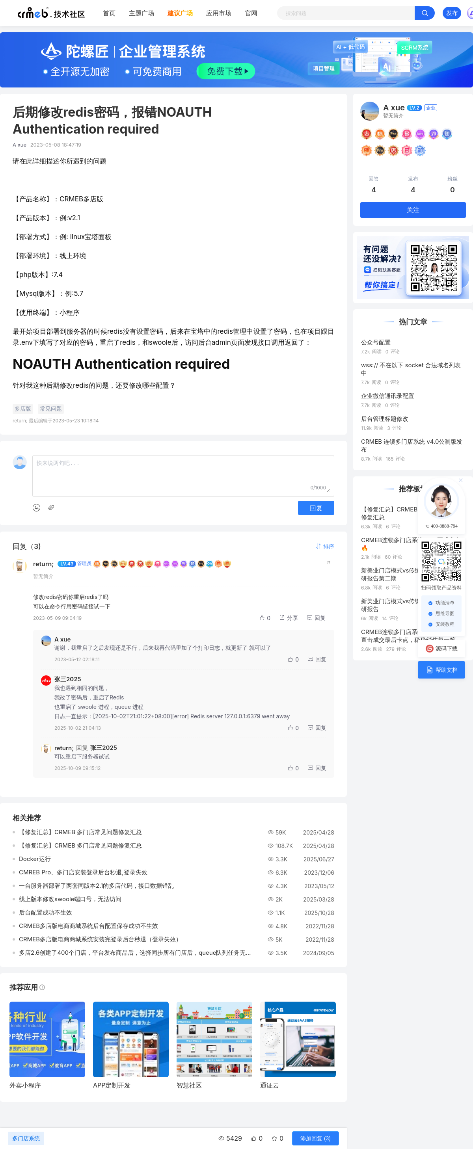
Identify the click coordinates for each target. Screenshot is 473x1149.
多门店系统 (26, 1138)
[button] (324, 546)
